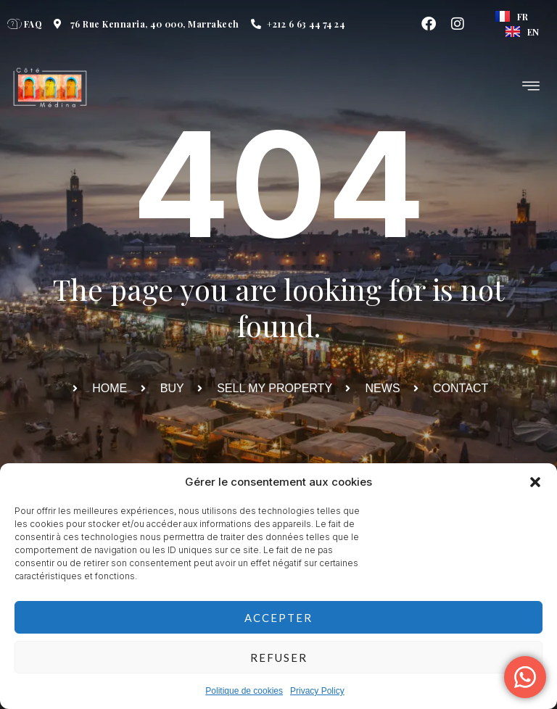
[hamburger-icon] (531, 87)
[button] (535, 482)
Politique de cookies (244, 691)
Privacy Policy (317, 691)
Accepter (278, 617)
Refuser (279, 657)
